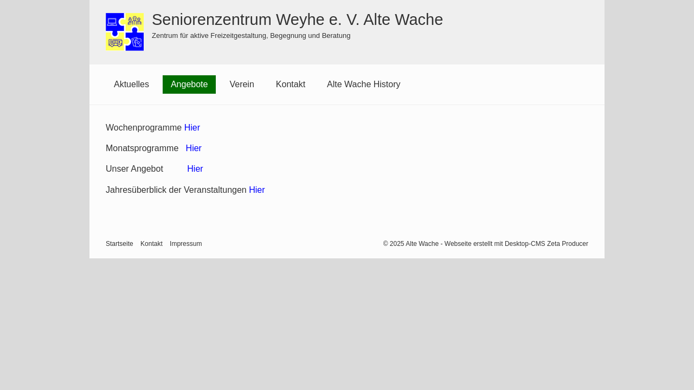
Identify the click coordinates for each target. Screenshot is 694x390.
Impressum (186, 244)
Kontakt (290, 84)
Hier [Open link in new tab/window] (257, 189)
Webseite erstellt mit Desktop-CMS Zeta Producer (516, 244)
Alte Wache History (363, 84)
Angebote (189, 84)
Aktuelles (131, 84)
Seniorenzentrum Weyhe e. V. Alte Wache (297, 19)
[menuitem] (131, 84)
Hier (192, 127)
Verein (241, 84)
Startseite (119, 244)
